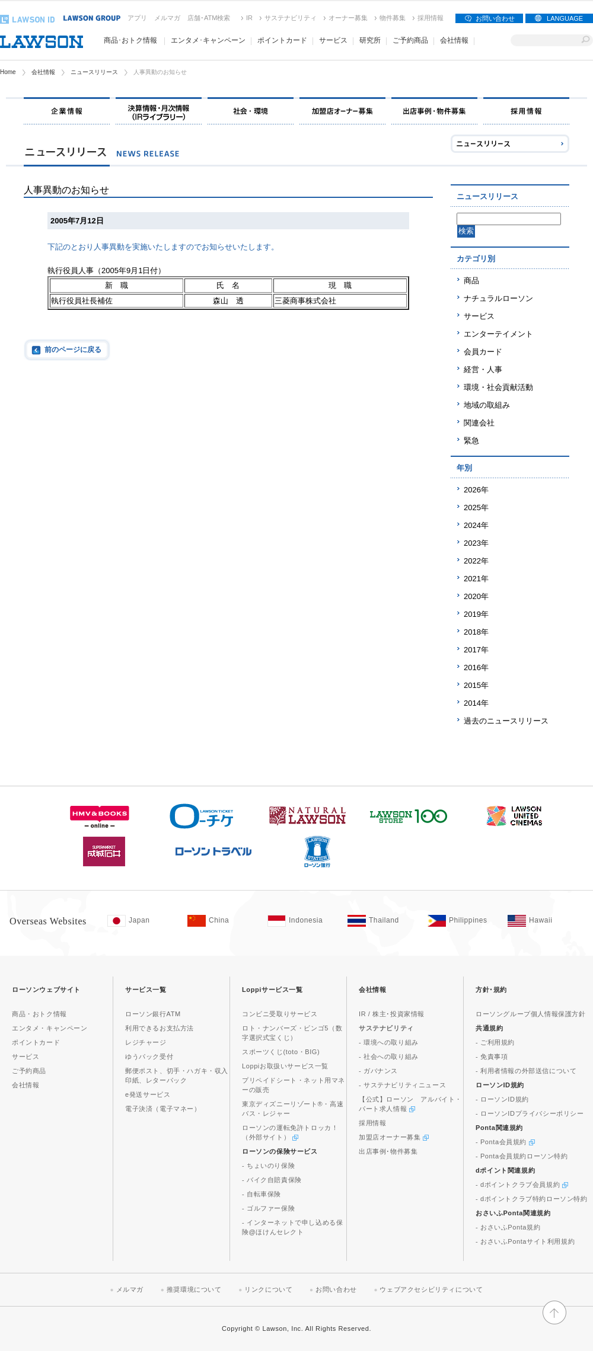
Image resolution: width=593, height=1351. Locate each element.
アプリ (137, 17)
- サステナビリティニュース (402, 1085)
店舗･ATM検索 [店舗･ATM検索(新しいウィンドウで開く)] (208, 17)
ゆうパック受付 (149, 1056)
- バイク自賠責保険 (272, 1179)
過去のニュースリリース (506, 720)
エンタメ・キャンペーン (50, 1028)
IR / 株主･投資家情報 (392, 1013)
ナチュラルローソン (498, 298)
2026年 (476, 489)
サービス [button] (333, 40)
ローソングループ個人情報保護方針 (531, 1013)
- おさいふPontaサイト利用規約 (525, 1241)
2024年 (476, 525)
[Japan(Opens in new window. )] (141, 921)
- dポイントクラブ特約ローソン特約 (532, 1198)
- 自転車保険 (261, 1194)
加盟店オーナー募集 (394, 1137)
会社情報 (43, 72)
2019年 (476, 614)
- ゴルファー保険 (268, 1208)
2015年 (476, 685)
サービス (479, 316)
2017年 (476, 649)
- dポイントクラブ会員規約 (522, 1184)
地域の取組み (487, 405)
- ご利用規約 (495, 1042)
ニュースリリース (94, 72)
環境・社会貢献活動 (498, 387)
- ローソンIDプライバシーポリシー (530, 1113)
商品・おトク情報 (39, 1013)
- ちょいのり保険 (268, 1165)
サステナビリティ (290, 17)
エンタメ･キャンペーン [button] (208, 40)
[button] (554, 1319)
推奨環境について (194, 1289)
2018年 (476, 632)
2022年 (476, 560)
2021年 (476, 578)
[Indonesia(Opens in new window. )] (301, 921)
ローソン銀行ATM (153, 1013)
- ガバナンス (378, 1070)
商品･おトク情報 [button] (130, 40)
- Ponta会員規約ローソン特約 (522, 1156)
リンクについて (268, 1289)
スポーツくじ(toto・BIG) (281, 1051)
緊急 (471, 440)
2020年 (476, 596)
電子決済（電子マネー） (163, 1108)
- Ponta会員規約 (505, 1141)
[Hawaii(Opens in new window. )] (542, 921)
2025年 (476, 507)
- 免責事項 (492, 1056)
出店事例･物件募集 (388, 1151)
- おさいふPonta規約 (508, 1227)
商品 (471, 280)
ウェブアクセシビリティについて (431, 1289)
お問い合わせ (495, 18)
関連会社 (479, 422)
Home (8, 72)
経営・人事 (483, 369)
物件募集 (393, 17)
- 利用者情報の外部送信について (526, 1070)
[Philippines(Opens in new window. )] (462, 921)
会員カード (483, 351)
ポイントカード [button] (282, 40)
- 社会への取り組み (389, 1056)
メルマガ (167, 17)
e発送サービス (147, 1094)
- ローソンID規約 (502, 1099)
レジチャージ (146, 1042)
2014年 (476, 703)
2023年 (476, 543)
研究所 (370, 40)
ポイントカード (36, 1042)
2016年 (476, 667)
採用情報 (430, 17)
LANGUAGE (565, 18)
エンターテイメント (498, 333)
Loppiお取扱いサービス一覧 (285, 1066)
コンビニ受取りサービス (280, 1013)
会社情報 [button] (454, 40)
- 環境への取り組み (389, 1042)
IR (249, 17)
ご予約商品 (410, 40)
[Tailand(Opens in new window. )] (381, 921)
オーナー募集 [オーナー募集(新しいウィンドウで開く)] (348, 17)
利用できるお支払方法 (159, 1028)
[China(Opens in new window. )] (221, 921)
